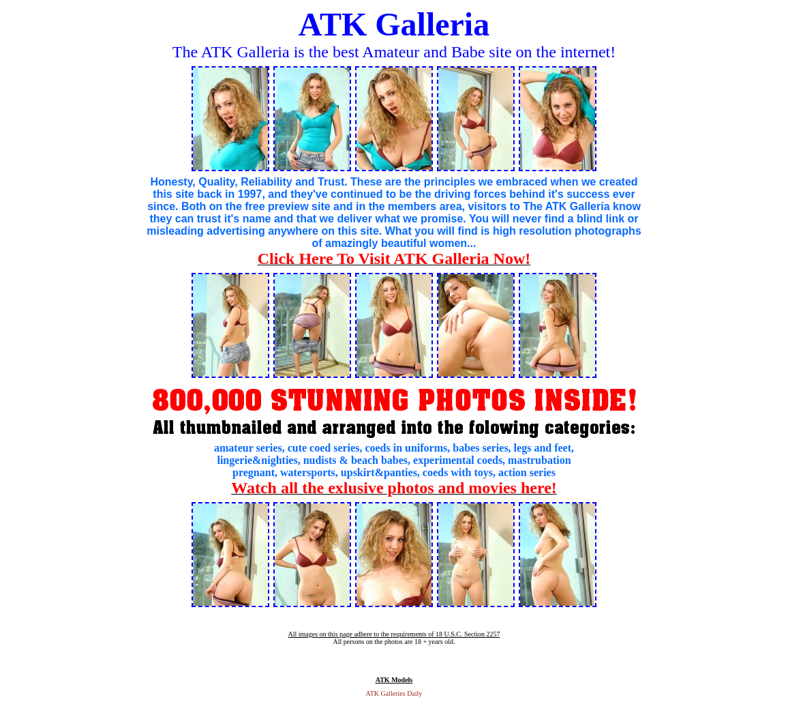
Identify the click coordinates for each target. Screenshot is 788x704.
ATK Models (394, 680)
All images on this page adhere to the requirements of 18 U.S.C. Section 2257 (394, 634)
